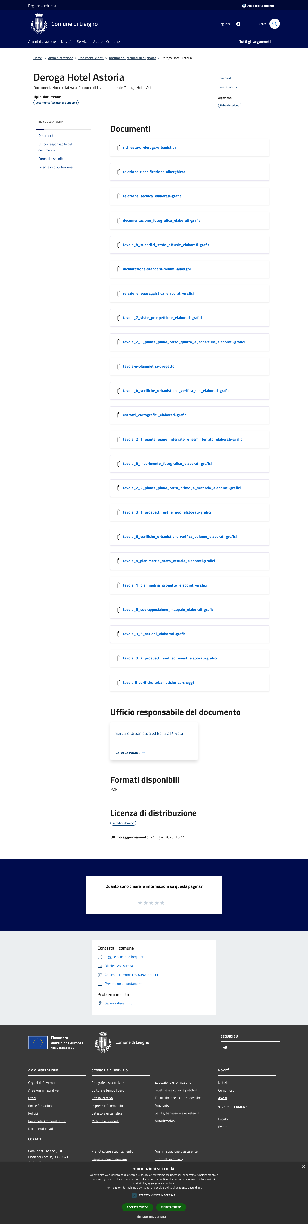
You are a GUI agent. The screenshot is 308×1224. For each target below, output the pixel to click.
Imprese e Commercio (107, 1105)
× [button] (303, 1167)
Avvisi (222, 1097)
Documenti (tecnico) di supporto (132, 57)
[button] (154, 1217)
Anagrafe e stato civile (108, 1082)
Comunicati (226, 1090)
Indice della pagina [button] (50, 122)
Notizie (223, 1082)
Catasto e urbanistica (107, 1113)
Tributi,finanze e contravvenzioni (179, 1097)
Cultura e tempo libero (108, 1090)
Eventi (223, 1126)
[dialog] (154, 1193)
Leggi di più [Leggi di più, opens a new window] (195, 1187)
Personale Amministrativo (47, 1121)
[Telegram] (236, 23)
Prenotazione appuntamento (112, 1151)
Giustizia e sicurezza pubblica (176, 1090)
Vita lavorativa (102, 1097)
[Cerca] (275, 24)
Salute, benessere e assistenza (177, 1113)
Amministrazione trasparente (176, 1151)
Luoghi (223, 1119)
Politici (33, 1113)
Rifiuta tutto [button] (171, 1207)
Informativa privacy (169, 1158)
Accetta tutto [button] (137, 1207)
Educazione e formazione (173, 1082)
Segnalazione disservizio (109, 1158)
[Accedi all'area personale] (258, 6)
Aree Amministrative (43, 1090)
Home (37, 57)
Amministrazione (60, 57)
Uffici (32, 1097)
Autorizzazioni (165, 1120)
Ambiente (162, 1105)
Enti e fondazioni (40, 1105)
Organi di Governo (41, 1082)
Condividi (228, 78)
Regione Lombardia (42, 5)
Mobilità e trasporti (105, 1121)
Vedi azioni (229, 87)
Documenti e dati (91, 57)
